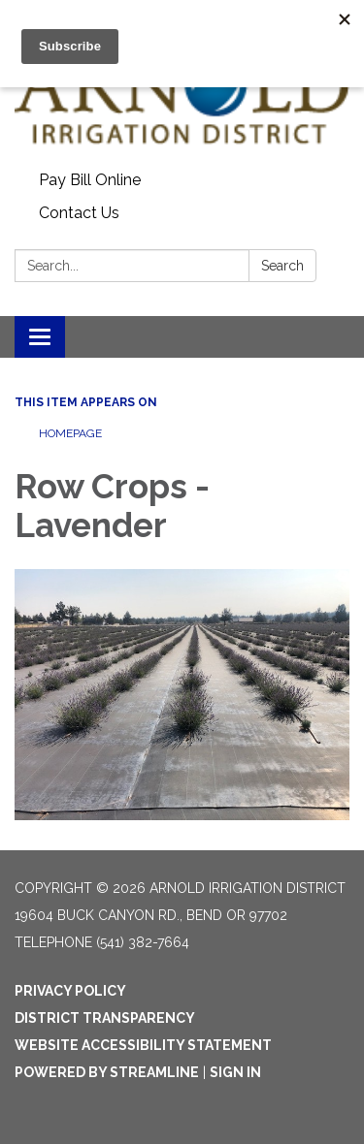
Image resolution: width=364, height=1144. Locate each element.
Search (282, 265)
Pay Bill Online (90, 180)
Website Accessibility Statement (143, 1045)
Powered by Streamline (107, 1072)
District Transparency (105, 1018)
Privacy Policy (70, 991)
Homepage (70, 433)
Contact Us (79, 213)
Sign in (235, 1072)
